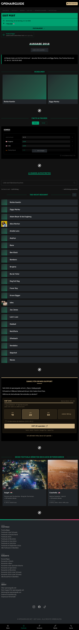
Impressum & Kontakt (8, 597)
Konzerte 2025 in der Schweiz (11, 572)
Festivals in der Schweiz (9, 532)
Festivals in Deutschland (9, 534)
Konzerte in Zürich (7, 561)
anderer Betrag (66, 414)
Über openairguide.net (8, 588)
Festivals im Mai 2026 (8, 539)
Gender (43, 123)
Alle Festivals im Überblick (9, 548)
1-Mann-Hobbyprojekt (33, 388)
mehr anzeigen (39, 150)
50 (48, 414)
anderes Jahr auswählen (40, 50)
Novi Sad (9, 23)
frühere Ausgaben (40, 10)
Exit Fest (29, 10)
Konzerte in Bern (6, 563)
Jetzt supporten (72, 3)
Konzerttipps (5, 559)
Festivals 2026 (6, 537)
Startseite (6, 10)
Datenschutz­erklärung (8, 594)
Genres (35, 123)
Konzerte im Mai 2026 (8, 570)
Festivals (14, 10)
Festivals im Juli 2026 (8, 543)
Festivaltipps (5, 530)
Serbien (22, 10)
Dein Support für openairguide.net (12, 590)
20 (30, 414)
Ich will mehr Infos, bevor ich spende (39, 436)
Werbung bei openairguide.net (11, 592)
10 (12, 414)
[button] (39, 28)
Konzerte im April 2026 (8, 568)
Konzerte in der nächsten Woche (12, 565)
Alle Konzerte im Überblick (9, 577)
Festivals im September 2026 (11, 545)
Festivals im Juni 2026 (8, 541)
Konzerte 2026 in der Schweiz (11, 574)
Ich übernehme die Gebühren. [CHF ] (19, 421)
